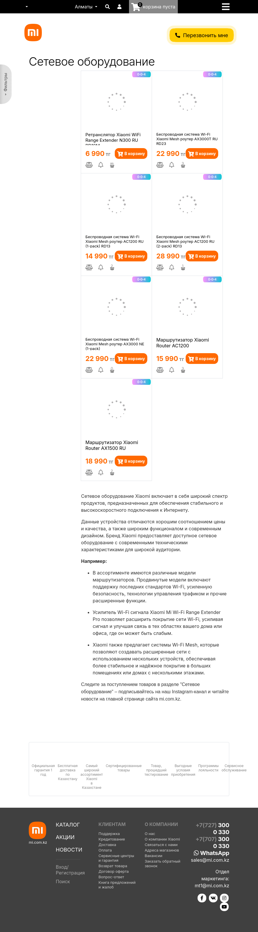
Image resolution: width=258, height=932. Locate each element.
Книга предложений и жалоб (117, 884)
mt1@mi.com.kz (212, 885)
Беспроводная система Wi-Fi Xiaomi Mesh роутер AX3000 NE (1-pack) (114, 343)
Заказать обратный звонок (162, 863)
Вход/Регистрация (70, 870)
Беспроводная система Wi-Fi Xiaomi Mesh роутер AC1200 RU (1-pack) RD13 (114, 241)
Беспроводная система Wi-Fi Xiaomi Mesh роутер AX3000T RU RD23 (187, 138)
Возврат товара (112, 865)
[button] (26, 6)
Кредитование (111, 839)
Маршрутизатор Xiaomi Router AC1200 (182, 343)
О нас (150, 833)
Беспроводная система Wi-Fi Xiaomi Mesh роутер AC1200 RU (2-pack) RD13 (185, 241)
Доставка (107, 844)
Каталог (68, 825)
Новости (69, 850)
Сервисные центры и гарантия (116, 858)
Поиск (63, 881)
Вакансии (153, 855)
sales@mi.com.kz (210, 860)
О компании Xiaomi (162, 839)
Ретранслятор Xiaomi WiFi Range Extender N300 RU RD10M (113, 138)
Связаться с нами (161, 844)
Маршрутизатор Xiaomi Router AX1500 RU (111, 445)
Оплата (105, 850)
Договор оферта (113, 871)
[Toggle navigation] (227, 6)
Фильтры (5, 82)
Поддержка (109, 833)
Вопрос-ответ (111, 876)
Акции (65, 837)
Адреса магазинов (162, 850)
